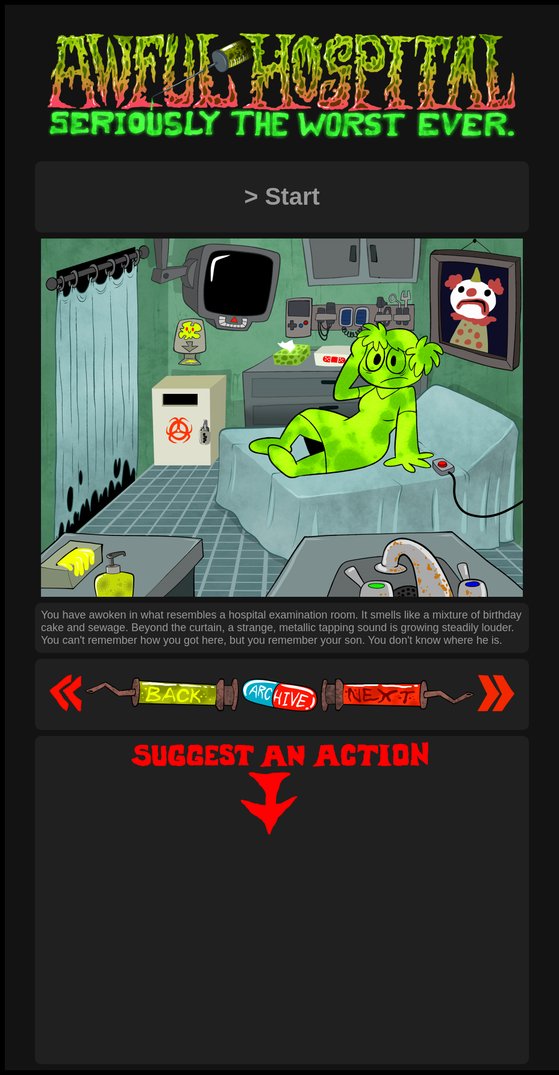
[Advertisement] (282, 936)
